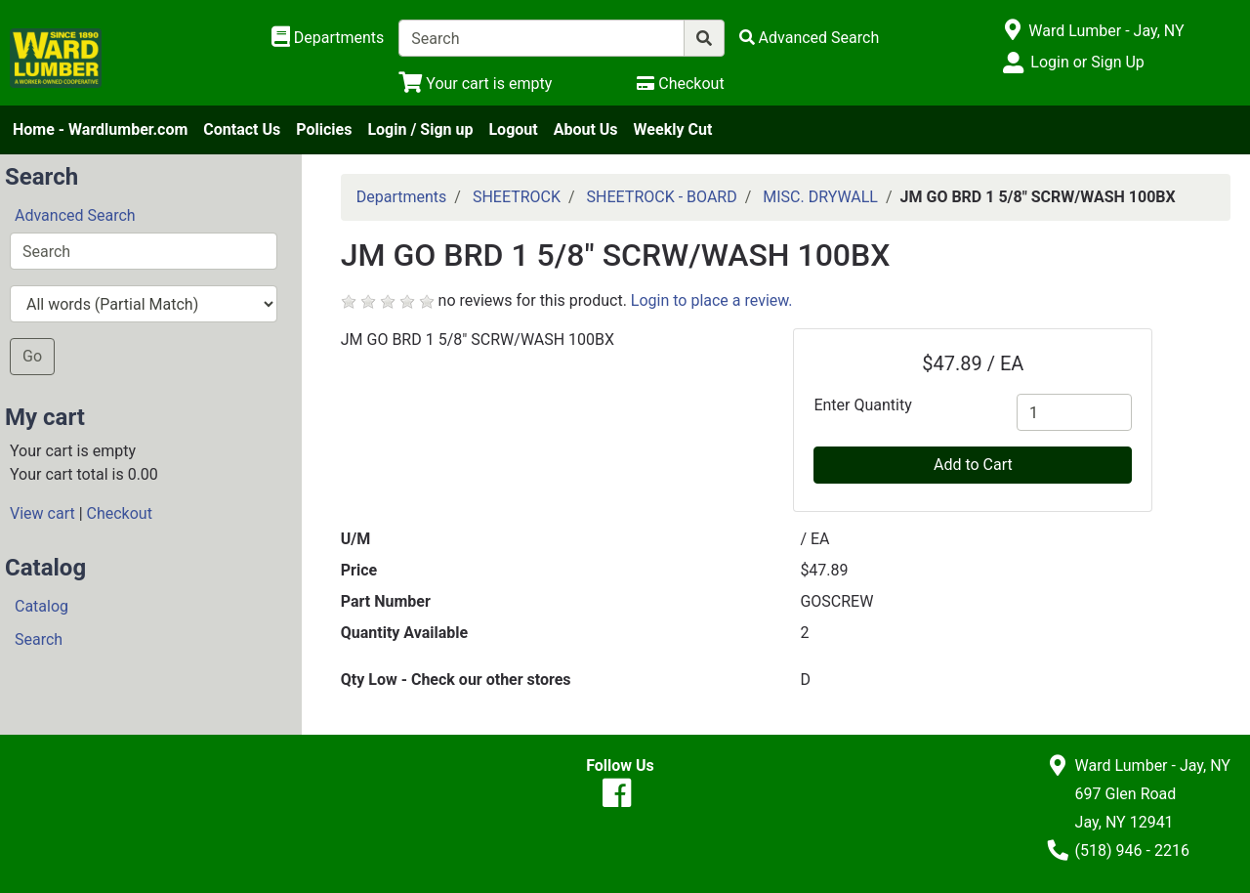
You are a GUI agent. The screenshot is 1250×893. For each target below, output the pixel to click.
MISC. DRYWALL (820, 197)
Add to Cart (973, 464)
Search (38, 639)
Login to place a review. (712, 300)
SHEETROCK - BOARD (662, 197)
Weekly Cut (673, 129)
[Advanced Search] (809, 37)
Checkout (119, 513)
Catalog (41, 606)
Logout (512, 129)
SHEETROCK (517, 197)
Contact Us (241, 129)
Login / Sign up (420, 129)
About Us (586, 129)
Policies (324, 129)
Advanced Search (75, 215)
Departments (401, 197)
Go (32, 356)
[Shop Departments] (328, 38)
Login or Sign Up (1087, 62)
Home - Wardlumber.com (100, 129)
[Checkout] (680, 83)
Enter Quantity (862, 405)
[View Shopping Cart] (475, 83)
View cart (42, 513)
